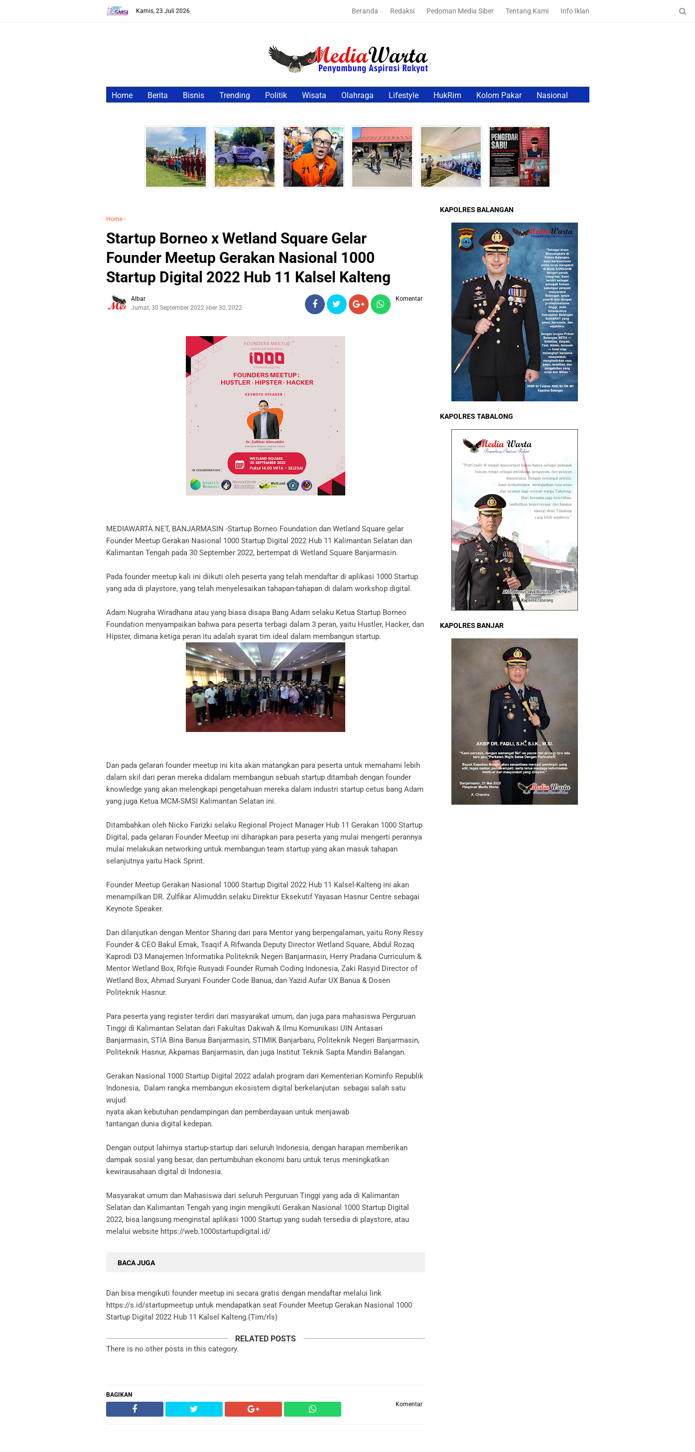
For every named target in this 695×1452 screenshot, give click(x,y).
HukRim (447, 95)
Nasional (552, 95)
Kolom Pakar (499, 95)
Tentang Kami (527, 11)
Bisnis (193, 95)
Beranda (365, 11)
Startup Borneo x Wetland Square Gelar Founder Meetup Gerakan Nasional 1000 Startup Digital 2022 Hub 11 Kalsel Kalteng (248, 258)
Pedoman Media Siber (460, 11)
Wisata (314, 95)
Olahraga (357, 95)
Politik (276, 95)
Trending (234, 95)
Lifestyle (403, 95)
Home (122, 95)
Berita (157, 95)
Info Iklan (574, 11)
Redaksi (402, 11)
